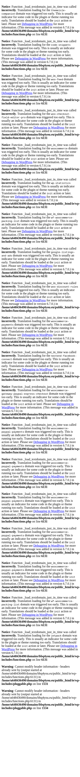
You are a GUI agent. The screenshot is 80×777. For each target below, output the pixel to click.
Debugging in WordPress (37, 24)
